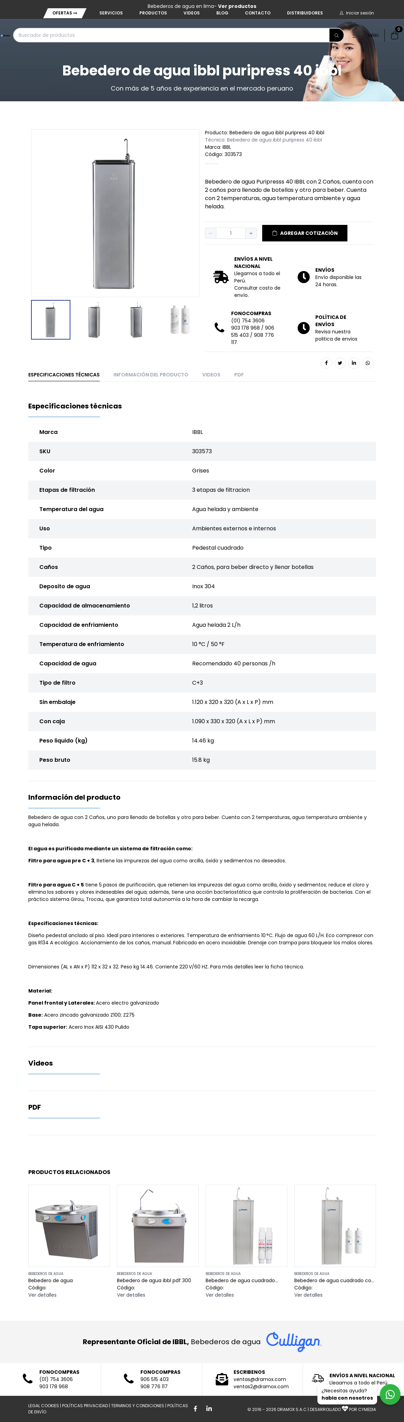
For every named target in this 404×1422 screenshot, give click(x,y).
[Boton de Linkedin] (209, 1408)
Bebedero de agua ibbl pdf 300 (154, 1280)
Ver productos (237, 6)
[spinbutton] (230, 233)
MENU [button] (366, 35)
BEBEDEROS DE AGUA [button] (45, 1273)
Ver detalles (42, 1294)
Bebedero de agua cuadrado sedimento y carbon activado (241, 1280)
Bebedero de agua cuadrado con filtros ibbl (334, 1280)
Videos (192, 13)
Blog (222, 13)
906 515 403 (154, 1379)
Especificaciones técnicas (64, 374)
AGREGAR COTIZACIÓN (305, 233)
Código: (37, 1287)
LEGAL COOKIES (43, 1406)
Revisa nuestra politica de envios (336, 335)
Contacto (257, 13)
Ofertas (64, 13)
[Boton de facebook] (195, 1408)
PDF (239, 374)
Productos (153, 13)
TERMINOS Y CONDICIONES (137, 1406)
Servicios (111, 13)
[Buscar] (336, 35)
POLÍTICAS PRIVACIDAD (85, 1406)
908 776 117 (154, 1386)
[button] (356, 13)
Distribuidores (305, 13)
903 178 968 (245, 327)
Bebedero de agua (50, 1280)
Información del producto (151, 374)
